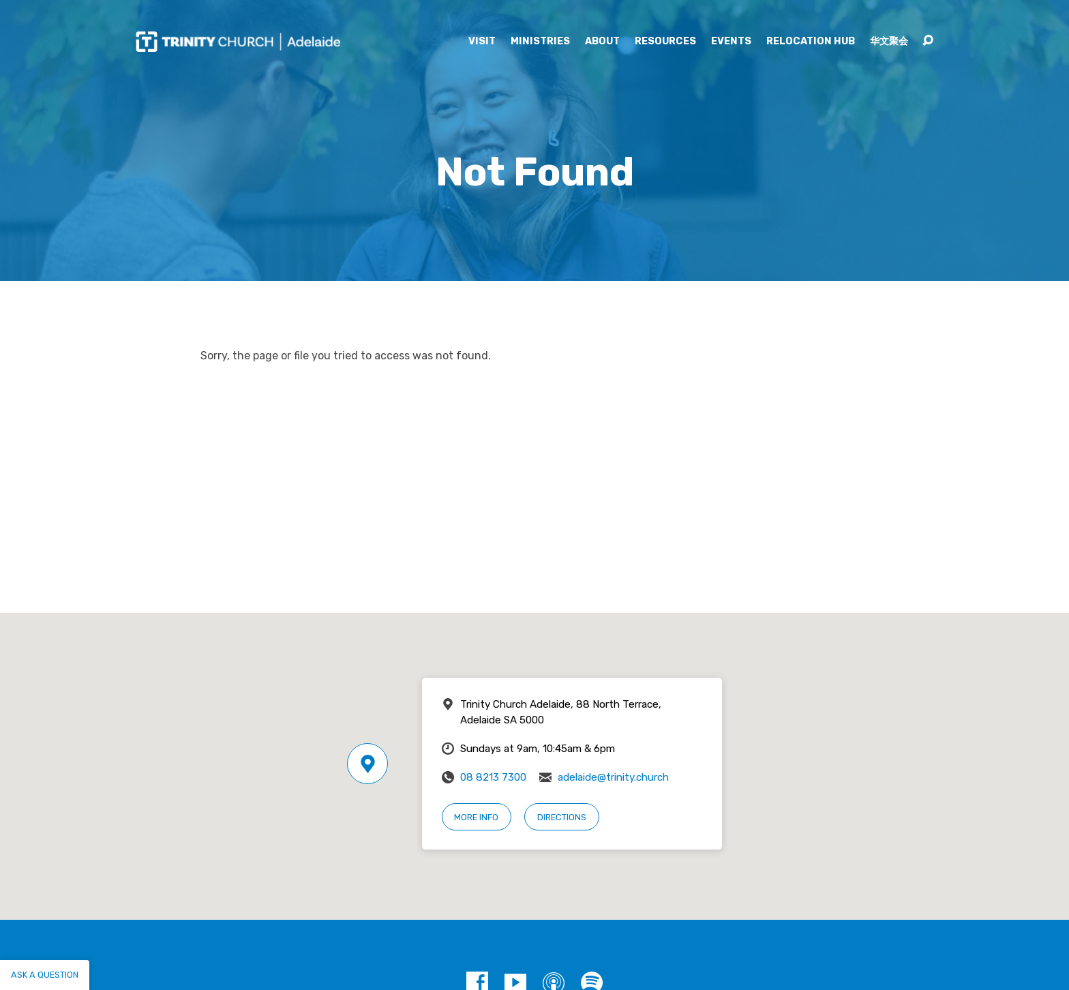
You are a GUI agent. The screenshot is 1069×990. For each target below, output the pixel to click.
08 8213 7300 (493, 777)
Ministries (540, 41)
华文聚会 (889, 41)
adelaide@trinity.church (613, 777)
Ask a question (44, 975)
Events (731, 41)
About (602, 41)
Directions (561, 817)
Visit (482, 41)
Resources (665, 41)
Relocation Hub (810, 41)
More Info (476, 817)
